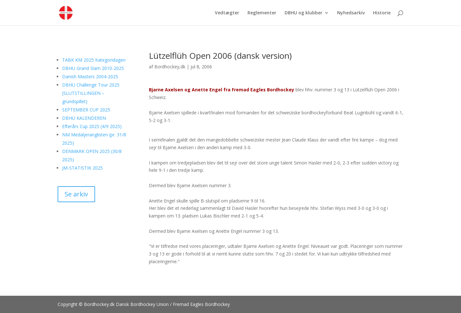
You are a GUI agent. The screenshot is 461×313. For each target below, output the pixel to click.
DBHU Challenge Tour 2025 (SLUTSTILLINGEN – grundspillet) (90, 93)
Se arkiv (76, 194)
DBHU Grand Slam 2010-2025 (93, 68)
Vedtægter (227, 13)
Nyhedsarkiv (351, 13)
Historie (382, 13)
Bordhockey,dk (169, 67)
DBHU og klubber (303, 13)
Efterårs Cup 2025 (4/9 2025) (92, 126)
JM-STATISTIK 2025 (82, 168)
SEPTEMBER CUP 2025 (86, 110)
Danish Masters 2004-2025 (90, 76)
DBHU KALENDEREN (84, 118)
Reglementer (261, 13)
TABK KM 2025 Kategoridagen (93, 60)
